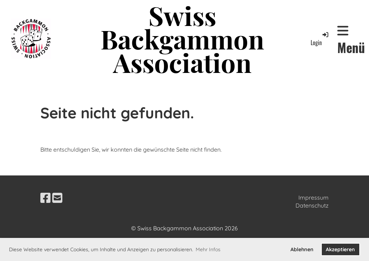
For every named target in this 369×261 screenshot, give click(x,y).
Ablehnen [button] (302, 249)
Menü (351, 40)
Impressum (313, 197)
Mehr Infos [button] (208, 249)
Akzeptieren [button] (340, 249)
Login (320, 39)
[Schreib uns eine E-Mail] (57, 198)
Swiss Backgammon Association (182, 39)
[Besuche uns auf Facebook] (45, 198)
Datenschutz (312, 205)
